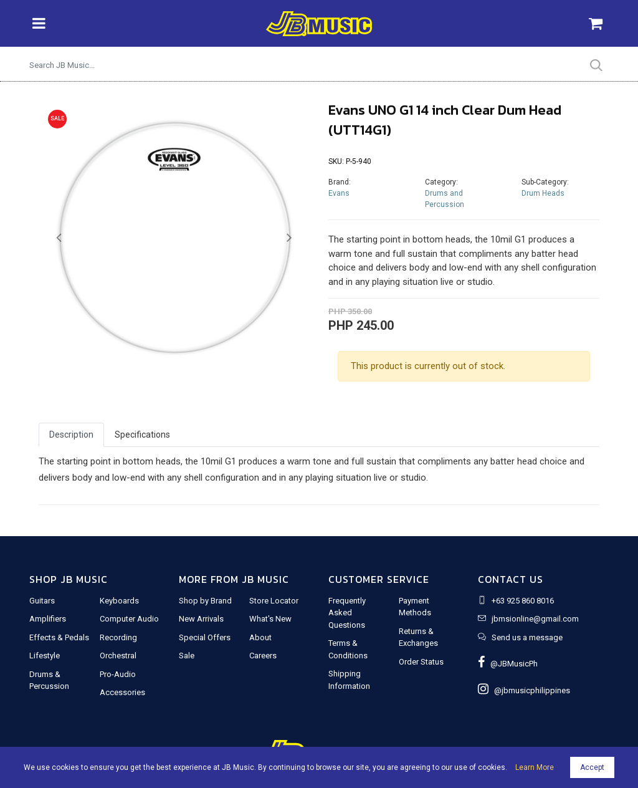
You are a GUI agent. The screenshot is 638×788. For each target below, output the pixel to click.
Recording (118, 637)
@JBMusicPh (508, 663)
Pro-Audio (118, 674)
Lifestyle (44, 655)
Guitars (42, 600)
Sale (186, 655)
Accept (592, 767)
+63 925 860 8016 (523, 600)
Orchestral (118, 655)
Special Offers (205, 637)
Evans (339, 193)
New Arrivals (201, 618)
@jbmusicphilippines (524, 690)
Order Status (421, 661)
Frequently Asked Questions (347, 613)
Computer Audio (129, 618)
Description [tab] (71, 435)
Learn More (534, 767)
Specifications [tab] (142, 435)
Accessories (122, 692)
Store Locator (273, 600)
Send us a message (527, 637)
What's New (270, 618)
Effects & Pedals (59, 637)
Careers (263, 655)
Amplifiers (47, 618)
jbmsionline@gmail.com (535, 618)
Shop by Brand (205, 600)
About (260, 637)
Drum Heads (542, 193)
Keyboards (119, 600)
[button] (59, 238)
